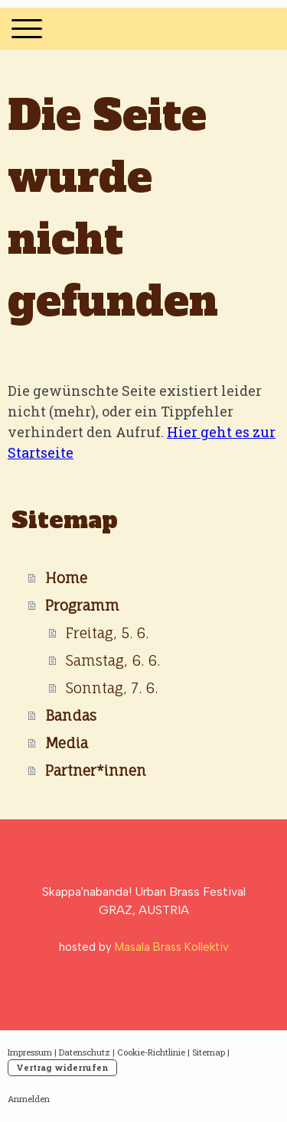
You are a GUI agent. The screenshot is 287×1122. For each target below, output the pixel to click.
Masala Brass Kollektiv (172, 947)
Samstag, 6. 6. (113, 660)
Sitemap (208, 1052)
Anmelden (29, 1098)
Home (66, 577)
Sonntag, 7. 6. (112, 687)
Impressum (30, 1052)
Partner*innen (95, 770)
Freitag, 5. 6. (107, 632)
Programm (82, 605)
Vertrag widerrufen (62, 1067)
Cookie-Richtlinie (151, 1052)
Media (66, 742)
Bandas (70, 715)
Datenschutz (84, 1052)
